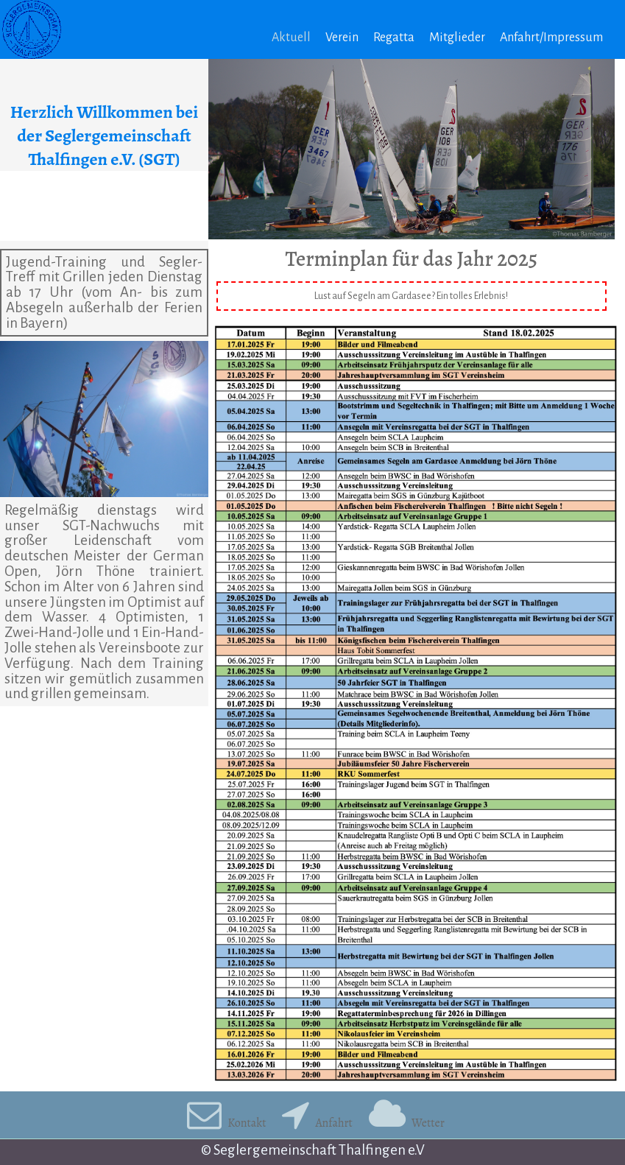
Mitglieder (457, 37)
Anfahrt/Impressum (551, 37)
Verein (342, 37)
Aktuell (291, 37)
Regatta (393, 37)
